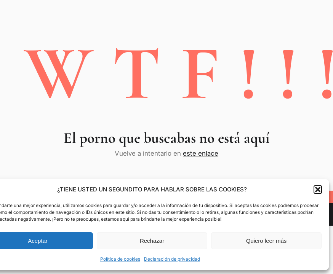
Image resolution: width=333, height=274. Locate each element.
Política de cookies (120, 259)
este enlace (200, 153)
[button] (318, 189)
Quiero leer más (266, 240)
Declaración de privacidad (172, 259)
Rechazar (152, 240)
